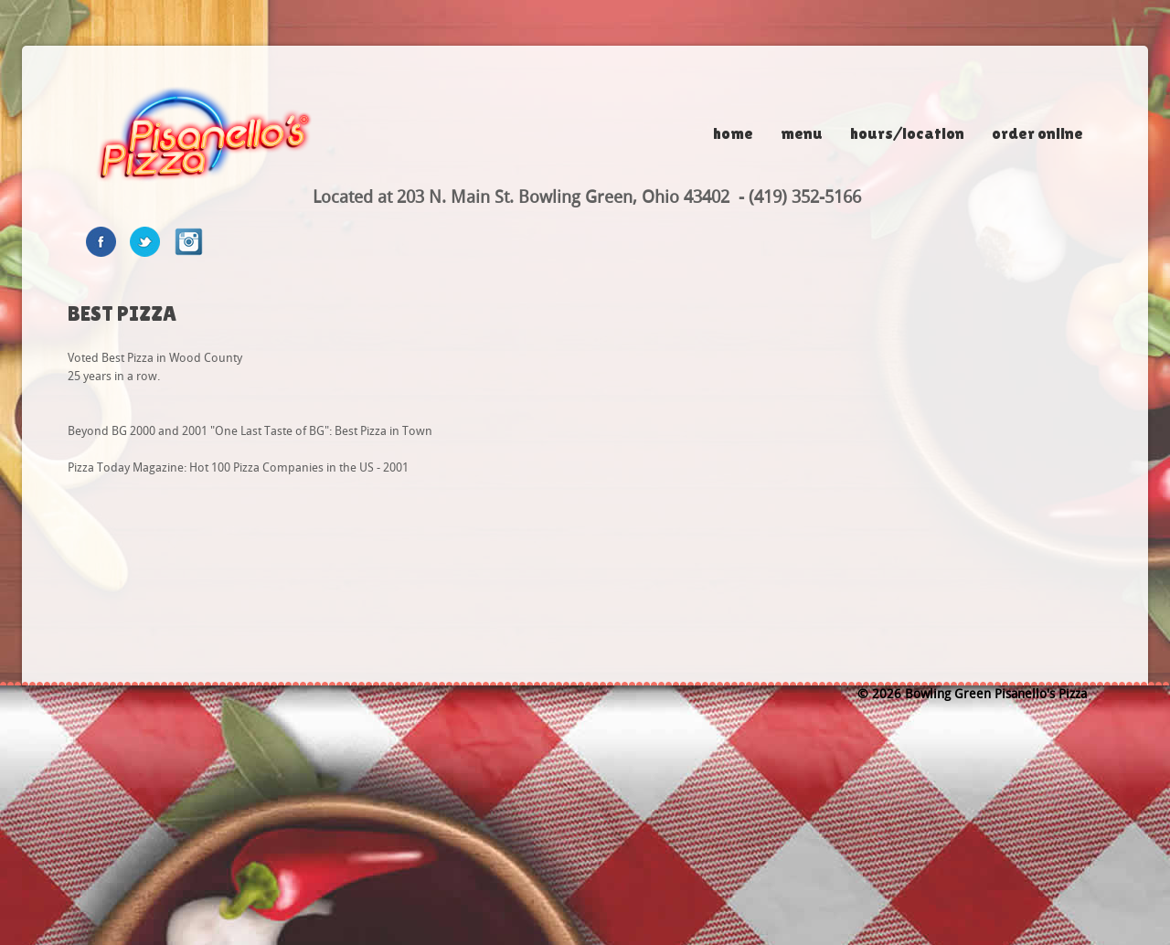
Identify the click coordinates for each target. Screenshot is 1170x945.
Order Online (1037, 133)
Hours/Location (907, 133)
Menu (802, 133)
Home (733, 133)
